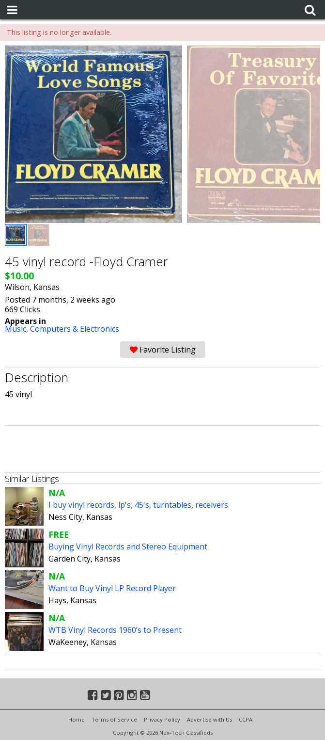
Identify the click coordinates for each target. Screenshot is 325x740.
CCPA (245, 719)
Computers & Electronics (74, 328)
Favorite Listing (163, 349)
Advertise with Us (209, 719)
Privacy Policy (162, 719)
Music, (17, 328)
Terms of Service (114, 719)
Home (76, 719)
